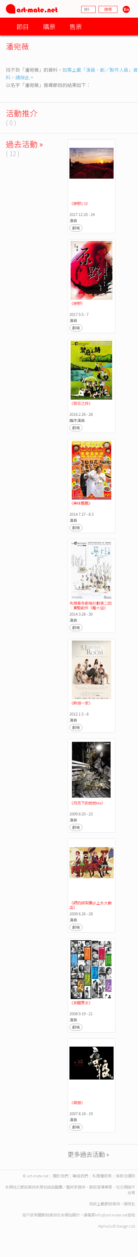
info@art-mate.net (111, 1215)
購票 (49, 26)
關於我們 (60, 1176)
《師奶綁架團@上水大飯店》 (90, 905)
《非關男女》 (80, 1002)
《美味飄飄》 (80, 503)
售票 (75, 26)
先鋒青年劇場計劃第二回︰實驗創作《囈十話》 (90, 605)
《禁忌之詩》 (80, 403)
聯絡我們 (80, 1176)
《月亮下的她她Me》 (87, 803)
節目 (22, 26)
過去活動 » (24, 144)
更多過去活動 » (88, 1154)
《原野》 (77, 303)
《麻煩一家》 (80, 703)
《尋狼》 (77, 1102)
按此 (131, 1203)
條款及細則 (125, 1176)
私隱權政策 (102, 1176)
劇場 (76, 228)
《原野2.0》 (79, 203)
